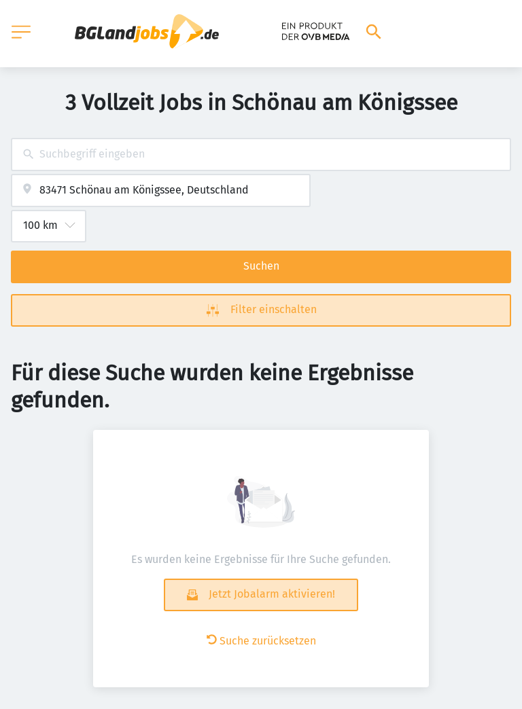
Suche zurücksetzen (261, 640)
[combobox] (261, 154)
